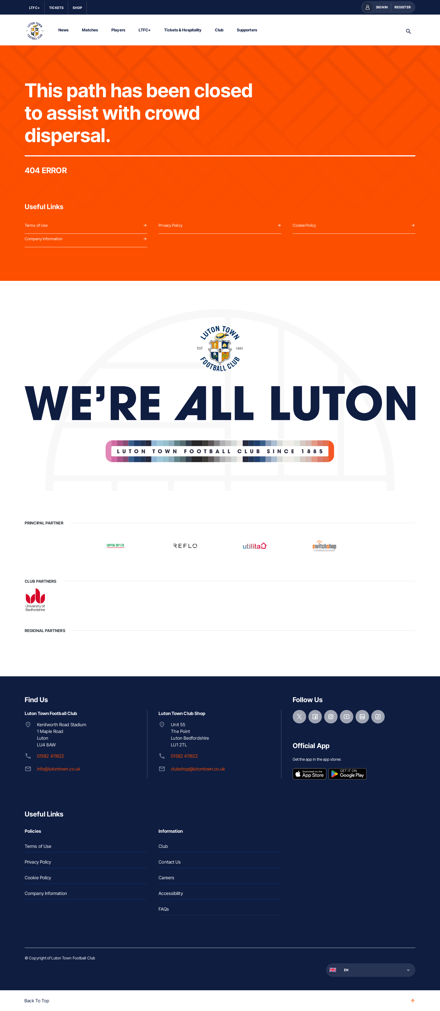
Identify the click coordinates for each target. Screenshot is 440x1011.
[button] (370, 969)
